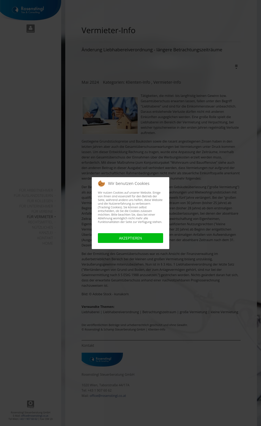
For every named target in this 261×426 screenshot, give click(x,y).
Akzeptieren (130, 238)
